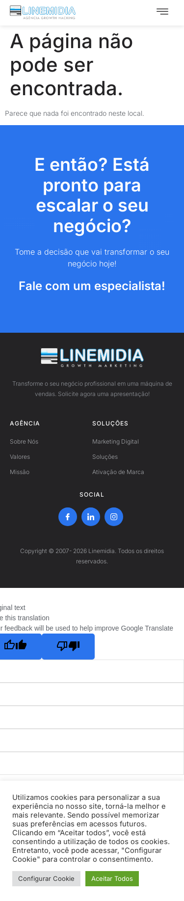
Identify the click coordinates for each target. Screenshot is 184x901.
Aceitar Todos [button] (112, 878)
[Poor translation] (68, 647)
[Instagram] (114, 516)
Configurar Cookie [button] (46, 878)
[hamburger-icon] (162, 13)
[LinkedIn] (90, 516)
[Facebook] (67, 516)
